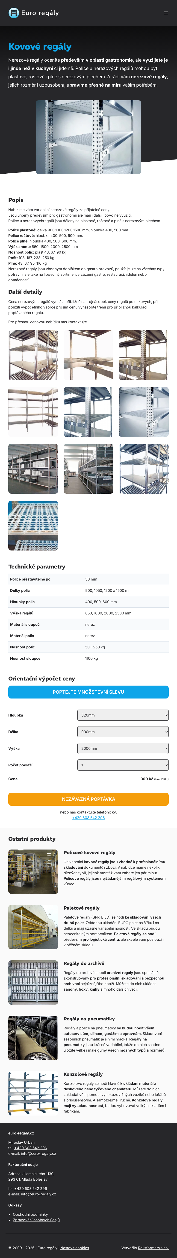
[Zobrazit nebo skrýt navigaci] (166, 12)
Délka (13, 731)
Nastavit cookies (74, 1248)
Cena (13, 779)
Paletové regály (82, 908)
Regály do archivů (84, 963)
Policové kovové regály (89, 852)
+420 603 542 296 (88, 817)
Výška (14, 748)
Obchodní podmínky (30, 1214)
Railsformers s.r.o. (153, 1248)
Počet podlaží (20, 765)
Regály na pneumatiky (89, 1019)
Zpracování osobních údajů (36, 1220)
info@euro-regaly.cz (38, 1153)
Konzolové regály (83, 1074)
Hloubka (15, 715)
